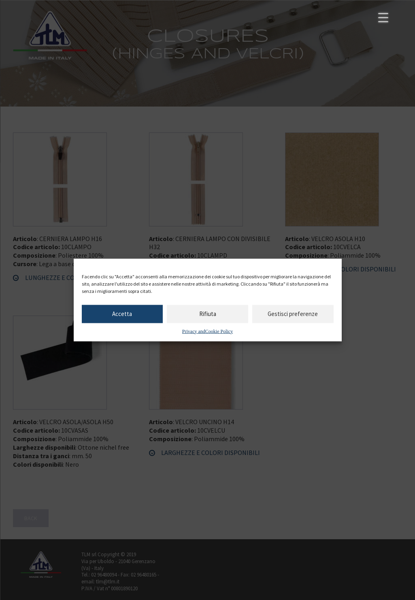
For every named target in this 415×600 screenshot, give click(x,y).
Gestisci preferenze (293, 314)
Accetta (122, 314)
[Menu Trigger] (383, 17)
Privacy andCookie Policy (207, 331)
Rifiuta (207, 314)
